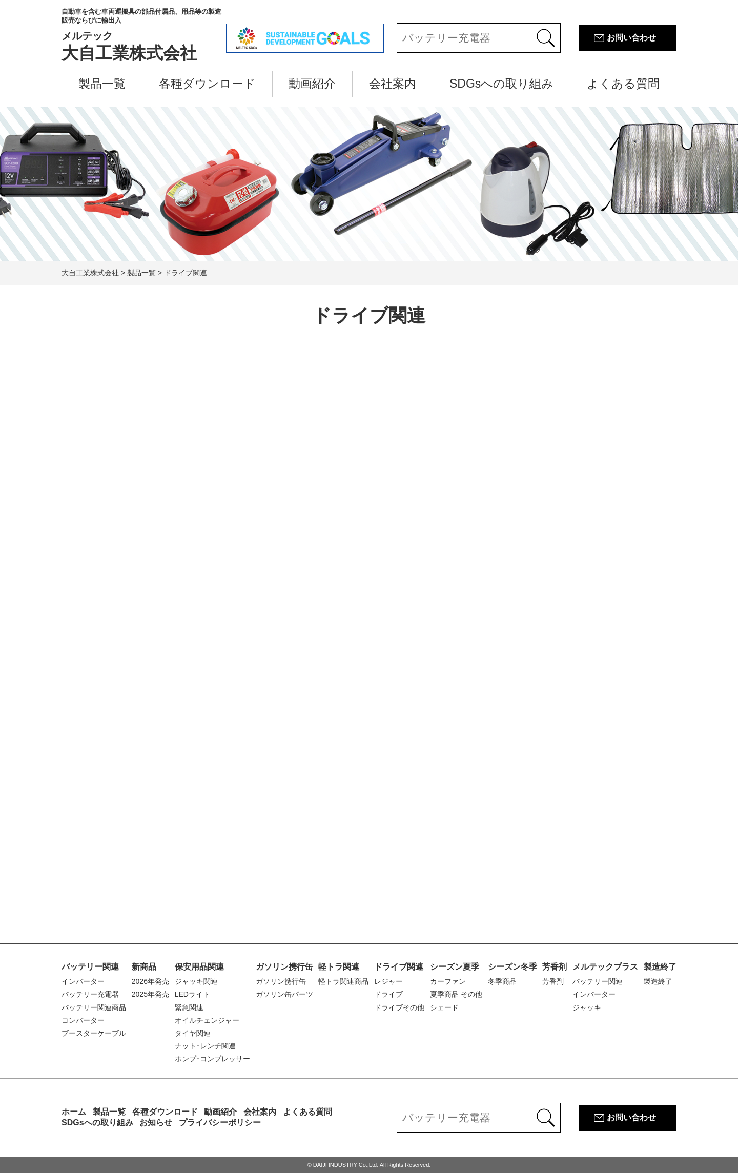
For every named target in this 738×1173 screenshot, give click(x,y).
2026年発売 (150, 981)
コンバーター (83, 1020)
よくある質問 (623, 83)
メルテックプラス (605, 966)
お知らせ (155, 1122)
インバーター (83, 981)
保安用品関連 (199, 966)
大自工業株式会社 (143, 35)
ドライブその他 (399, 1007)
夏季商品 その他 (456, 994)
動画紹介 (312, 83)
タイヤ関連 (193, 1033)
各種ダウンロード (207, 83)
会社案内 (392, 83)
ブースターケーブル (93, 1033)
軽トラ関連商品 (343, 981)
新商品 (144, 966)
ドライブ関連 (398, 966)
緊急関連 (189, 1007)
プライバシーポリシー (220, 1122)
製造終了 (660, 966)
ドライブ (388, 994)
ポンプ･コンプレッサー (212, 1059)
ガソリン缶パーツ (284, 994)
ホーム (73, 1111)
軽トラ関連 (338, 966)
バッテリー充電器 (90, 994)
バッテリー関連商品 (93, 1007)
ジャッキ (586, 1007)
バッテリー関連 (90, 966)
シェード (444, 1007)
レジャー (388, 981)
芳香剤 (554, 966)
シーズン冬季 (512, 966)
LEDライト (192, 994)
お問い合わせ (631, 37)
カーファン (448, 981)
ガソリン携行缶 (284, 966)
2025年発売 (150, 994)
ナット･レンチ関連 (205, 1046)
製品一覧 (102, 83)
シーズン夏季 (454, 966)
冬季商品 (502, 981)
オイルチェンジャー (207, 1020)
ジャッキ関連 (196, 981)
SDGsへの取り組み (501, 83)
